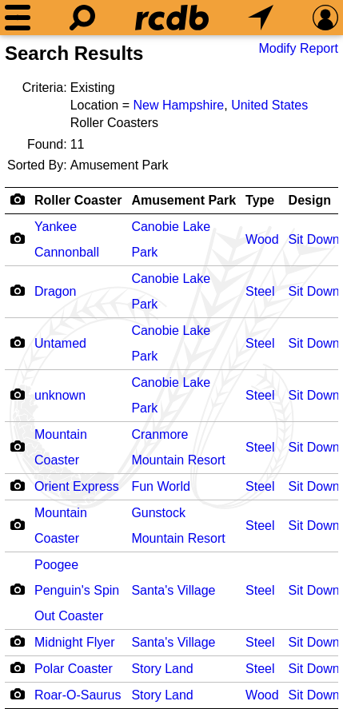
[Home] (172, 17)
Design (310, 200)
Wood (262, 239)
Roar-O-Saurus (77, 695)
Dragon (55, 291)
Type (259, 200)
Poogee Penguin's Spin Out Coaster (76, 590)
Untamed (60, 343)
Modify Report (298, 48)
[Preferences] (325, 17)
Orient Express (76, 486)
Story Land (162, 668)
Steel (259, 291)
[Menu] (17, 17)
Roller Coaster (78, 200)
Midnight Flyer (74, 642)
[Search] (82, 17)
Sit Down (314, 239)
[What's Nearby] (260, 17)
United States (269, 105)
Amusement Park (183, 200)
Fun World (160, 486)
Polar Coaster (73, 668)
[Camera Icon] (17, 238)
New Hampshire (178, 105)
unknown (60, 395)
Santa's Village (173, 590)
